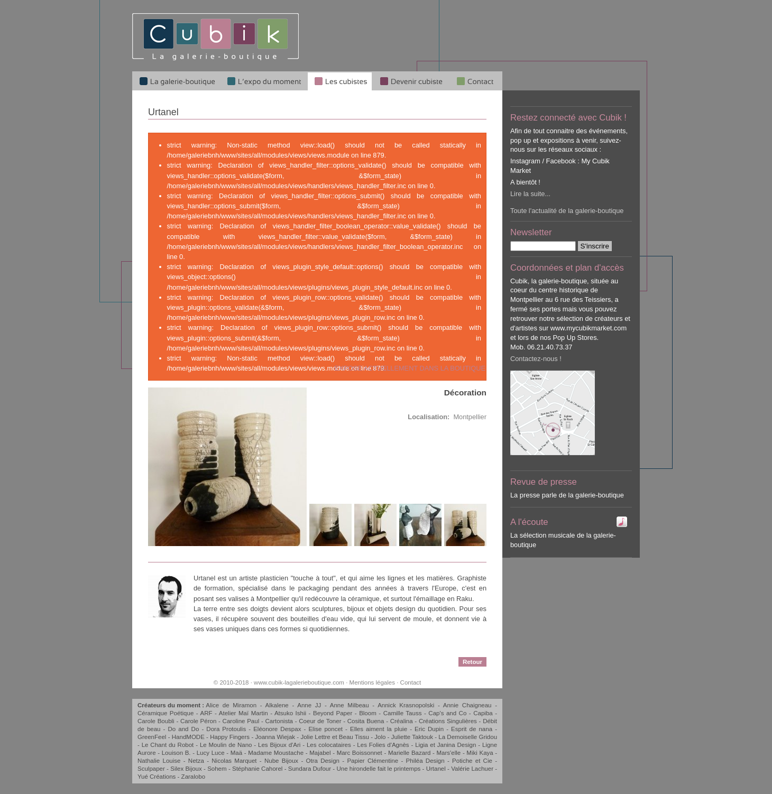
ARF (206, 713)
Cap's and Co (447, 713)
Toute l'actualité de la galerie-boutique (566, 211)
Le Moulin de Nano (226, 745)
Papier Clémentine (372, 761)
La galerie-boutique (176, 80)
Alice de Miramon (231, 705)
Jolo (379, 737)
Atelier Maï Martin (243, 713)
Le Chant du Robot (168, 745)
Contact (410, 682)
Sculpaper (151, 768)
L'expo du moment (263, 80)
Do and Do (183, 729)
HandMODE (188, 737)
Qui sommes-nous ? (475, 80)
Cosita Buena (365, 721)
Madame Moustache (276, 753)
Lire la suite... (530, 194)
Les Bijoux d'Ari (279, 745)
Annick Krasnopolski (406, 705)
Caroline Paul (241, 721)
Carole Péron (198, 721)
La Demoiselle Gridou (467, 737)
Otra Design (322, 761)
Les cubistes (339, 80)
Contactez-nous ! (536, 359)
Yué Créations (156, 776)
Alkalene (277, 705)
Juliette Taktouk (412, 737)
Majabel (319, 753)
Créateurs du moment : (171, 705)
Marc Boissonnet (359, 753)
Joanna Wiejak (275, 737)
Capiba (483, 713)
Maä (236, 753)
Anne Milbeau (349, 705)
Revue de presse (543, 482)
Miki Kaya (479, 753)
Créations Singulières (448, 721)
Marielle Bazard (409, 753)
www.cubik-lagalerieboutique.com (299, 682)
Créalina (401, 721)
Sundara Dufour (309, 768)
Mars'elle (449, 753)
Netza (196, 761)
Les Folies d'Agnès (383, 745)
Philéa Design (425, 761)
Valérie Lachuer (472, 768)
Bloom (367, 713)
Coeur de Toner (320, 721)
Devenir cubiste (410, 80)
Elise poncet (325, 729)
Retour (472, 662)
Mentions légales (372, 682)
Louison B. (176, 753)
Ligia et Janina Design (445, 745)
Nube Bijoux (281, 761)
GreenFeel (151, 737)
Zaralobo (193, 776)
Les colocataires (329, 745)
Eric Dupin (429, 729)
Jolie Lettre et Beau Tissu (334, 737)
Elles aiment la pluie (378, 729)
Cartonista (279, 721)
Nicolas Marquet (234, 761)
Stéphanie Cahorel (257, 768)
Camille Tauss (402, 713)
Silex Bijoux (186, 768)
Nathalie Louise (158, 761)
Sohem (217, 768)
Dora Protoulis (226, 729)
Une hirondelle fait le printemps (378, 768)
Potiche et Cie (472, 761)
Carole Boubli (155, 721)
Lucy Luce (211, 753)
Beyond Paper (332, 713)
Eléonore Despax (277, 729)
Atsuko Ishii (290, 713)
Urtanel (436, 768)
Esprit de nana (471, 729)
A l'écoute (529, 522)
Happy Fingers (230, 737)
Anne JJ (309, 705)
